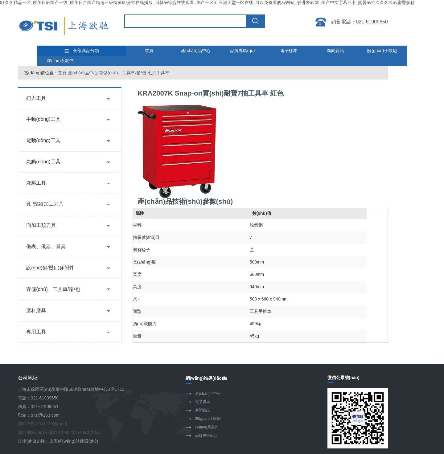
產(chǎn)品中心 (196, 50)
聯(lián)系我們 (60, 60)
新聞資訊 (335, 50)
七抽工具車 (158, 72)
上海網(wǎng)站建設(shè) (73, 441)
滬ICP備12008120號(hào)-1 (44, 423)
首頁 (149, 50)
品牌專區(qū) (242, 50)
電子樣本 (289, 50)
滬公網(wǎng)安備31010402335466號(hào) (59, 432)
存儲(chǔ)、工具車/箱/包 (122, 72)
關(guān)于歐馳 (382, 50)
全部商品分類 (81, 51)
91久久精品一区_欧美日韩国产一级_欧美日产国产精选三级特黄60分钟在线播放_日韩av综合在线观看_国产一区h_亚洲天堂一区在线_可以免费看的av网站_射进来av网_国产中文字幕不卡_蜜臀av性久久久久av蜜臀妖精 (207, 2)
